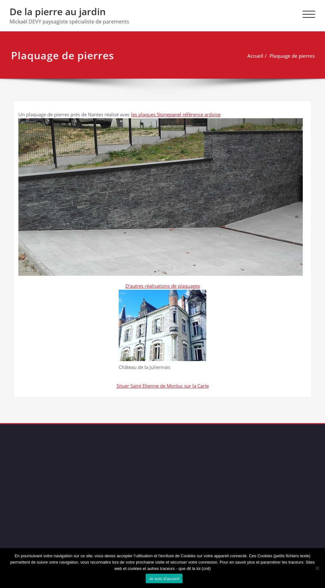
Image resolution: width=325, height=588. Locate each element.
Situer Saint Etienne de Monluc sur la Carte (162, 386)
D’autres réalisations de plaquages (162, 286)
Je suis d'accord (164, 578)
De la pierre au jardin (58, 11)
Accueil (252, 56)
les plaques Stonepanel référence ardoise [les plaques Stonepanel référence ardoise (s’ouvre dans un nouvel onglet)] (176, 114)
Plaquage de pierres (288, 56)
